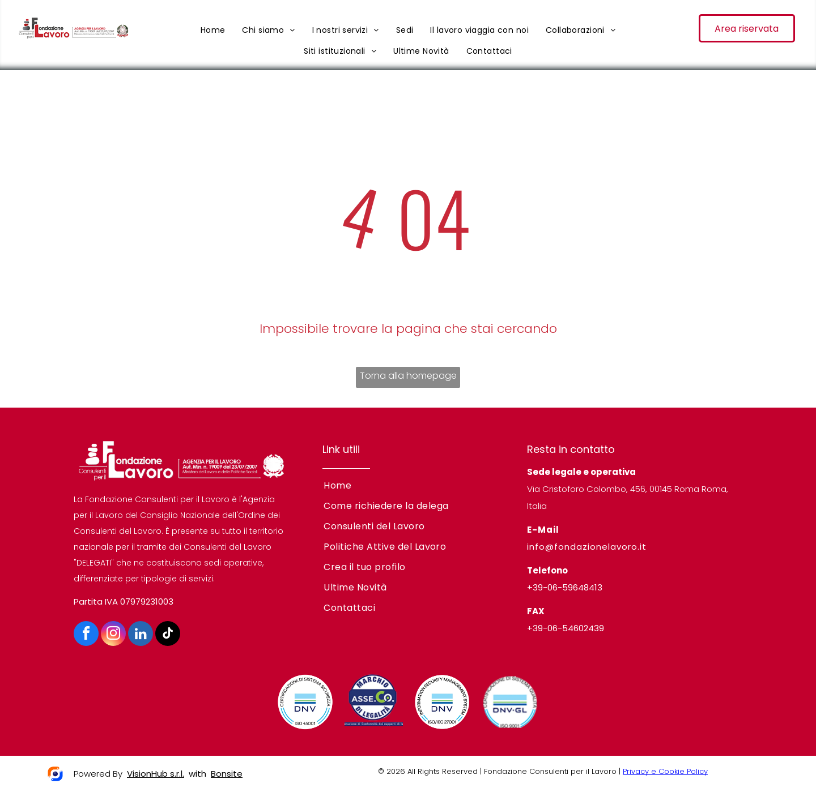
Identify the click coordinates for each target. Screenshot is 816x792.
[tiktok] (167, 635)
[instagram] (113, 635)
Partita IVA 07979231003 (123, 601)
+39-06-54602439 (565, 628)
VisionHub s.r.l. (155, 774)
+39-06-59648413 (564, 587)
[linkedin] (140, 635)
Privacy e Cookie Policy (665, 771)
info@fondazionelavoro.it (587, 547)
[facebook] (86, 635)
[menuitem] (213, 30)
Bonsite (227, 774)
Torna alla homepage (408, 375)
